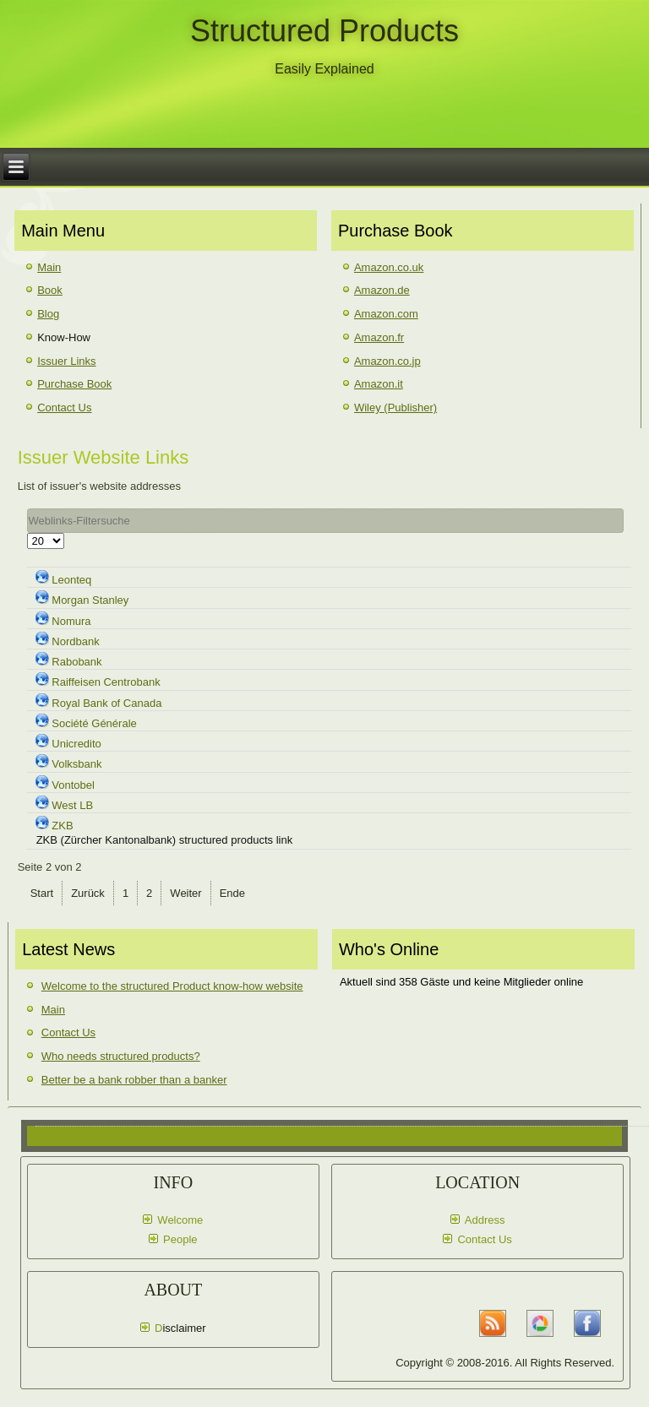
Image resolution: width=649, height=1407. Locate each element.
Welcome (180, 1220)
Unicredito (76, 743)
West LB (72, 805)
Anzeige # (27, 533)
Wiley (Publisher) (395, 407)
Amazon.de (382, 290)
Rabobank (76, 661)
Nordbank (75, 641)
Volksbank (76, 764)
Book (50, 290)
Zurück (88, 893)
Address (485, 1220)
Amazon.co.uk (388, 267)
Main (49, 267)
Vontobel (73, 785)
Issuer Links (66, 361)
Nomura (71, 621)
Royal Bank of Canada (106, 703)
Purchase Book (74, 384)
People (180, 1239)
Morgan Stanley (90, 600)
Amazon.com (386, 313)
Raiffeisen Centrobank (106, 682)
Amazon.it (378, 384)
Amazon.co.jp (387, 361)
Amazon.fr (379, 337)
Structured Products (324, 31)
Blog (48, 313)
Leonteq (71, 579)
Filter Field (27, 508)
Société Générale (94, 723)
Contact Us (64, 407)
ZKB (62, 825)
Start (41, 893)
